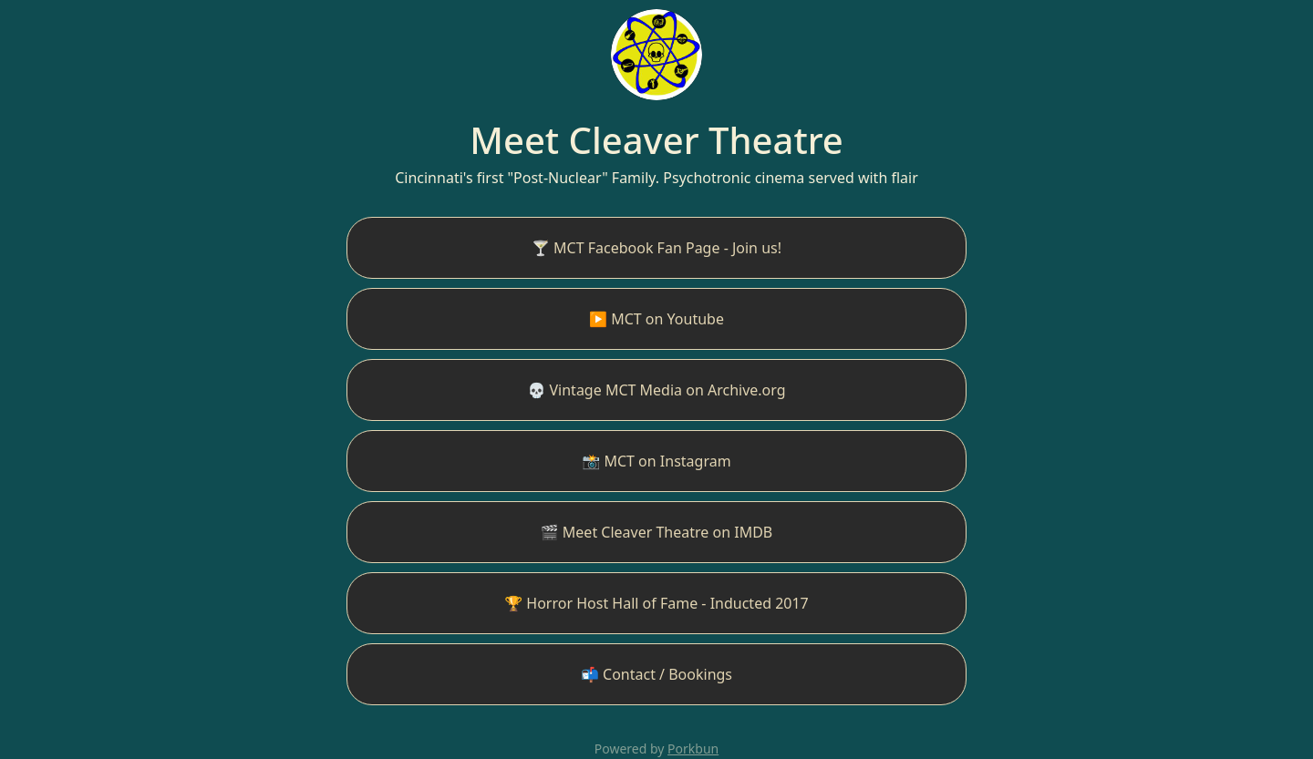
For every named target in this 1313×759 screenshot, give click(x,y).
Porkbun (693, 748)
